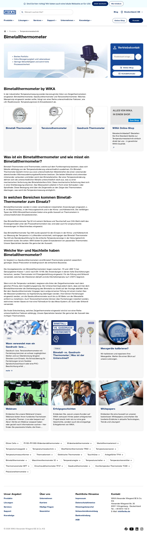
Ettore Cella (11, 443)
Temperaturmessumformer (17, 455)
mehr (9, 371)
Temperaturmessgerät (15, 449)
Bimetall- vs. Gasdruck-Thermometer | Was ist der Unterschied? (68, 355)
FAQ (9, 338)
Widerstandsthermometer (78, 443)
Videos (57, 348)
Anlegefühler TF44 (113, 455)
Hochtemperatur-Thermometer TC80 (111, 466)
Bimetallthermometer (15, 460)
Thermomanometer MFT (16, 466)
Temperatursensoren (105, 449)
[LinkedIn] (136, 529)
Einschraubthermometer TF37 (48, 466)
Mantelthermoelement (107, 443)
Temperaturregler (70, 460)
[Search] (123, 57)
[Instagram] (141, 529)
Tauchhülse (92, 455)
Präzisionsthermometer (16, 472)
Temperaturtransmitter (120, 460)
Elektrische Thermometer (69, 455)
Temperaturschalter (94, 460)
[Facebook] (126, 529)
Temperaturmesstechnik (43, 449)
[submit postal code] (138, 57)
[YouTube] (132, 529)
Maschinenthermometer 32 (44, 460)
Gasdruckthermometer (78, 466)
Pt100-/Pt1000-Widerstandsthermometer (42, 443)
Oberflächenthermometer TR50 (74, 449)
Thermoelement (43, 455)
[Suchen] (46, 12)
